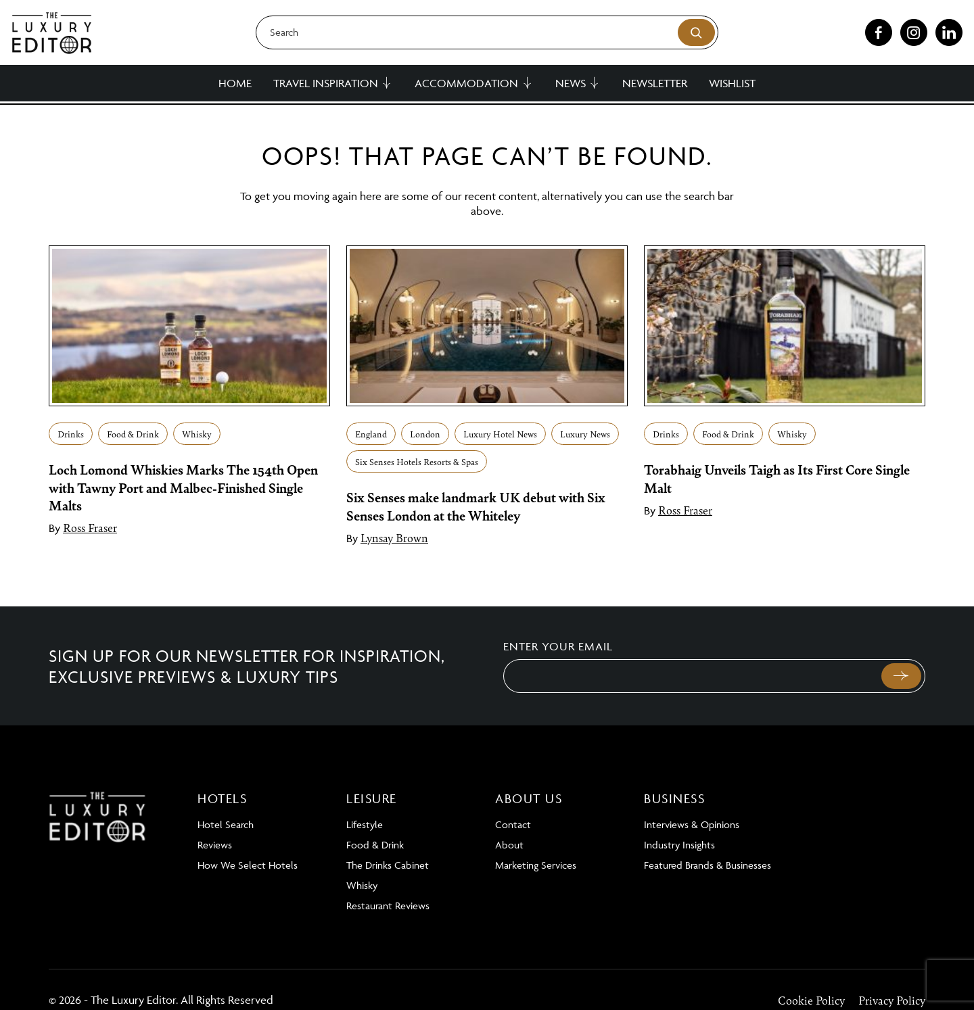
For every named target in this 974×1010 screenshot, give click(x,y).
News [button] (570, 83)
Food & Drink (133, 433)
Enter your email (558, 646)
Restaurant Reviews (388, 905)
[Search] (487, 32)
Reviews (215, 844)
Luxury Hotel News (500, 433)
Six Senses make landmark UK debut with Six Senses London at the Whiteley (475, 505)
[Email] (691, 676)
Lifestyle (364, 824)
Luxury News (585, 433)
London (425, 433)
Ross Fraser (90, 527)
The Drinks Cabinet (387, 865)
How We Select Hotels (248, 865)
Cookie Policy (811, 1000)
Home (235, 83)
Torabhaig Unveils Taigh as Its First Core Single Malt (777, 478)
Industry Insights (679, 844)
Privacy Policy (891, 1000)
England (371, 433)
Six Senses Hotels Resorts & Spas (416, 461)
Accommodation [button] (466, 83)
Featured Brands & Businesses (707, 865)
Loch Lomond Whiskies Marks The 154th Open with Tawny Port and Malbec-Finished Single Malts (183, 487)
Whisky (197, 433)
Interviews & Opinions (691, 824)
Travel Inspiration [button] (325, 83)
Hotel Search (226, 824)
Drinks (70, 433)
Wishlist (732, 83)
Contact (513, 824)
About (509, 844)
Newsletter (654, 83)
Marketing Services (535, 865)
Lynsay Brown (394, 537)
